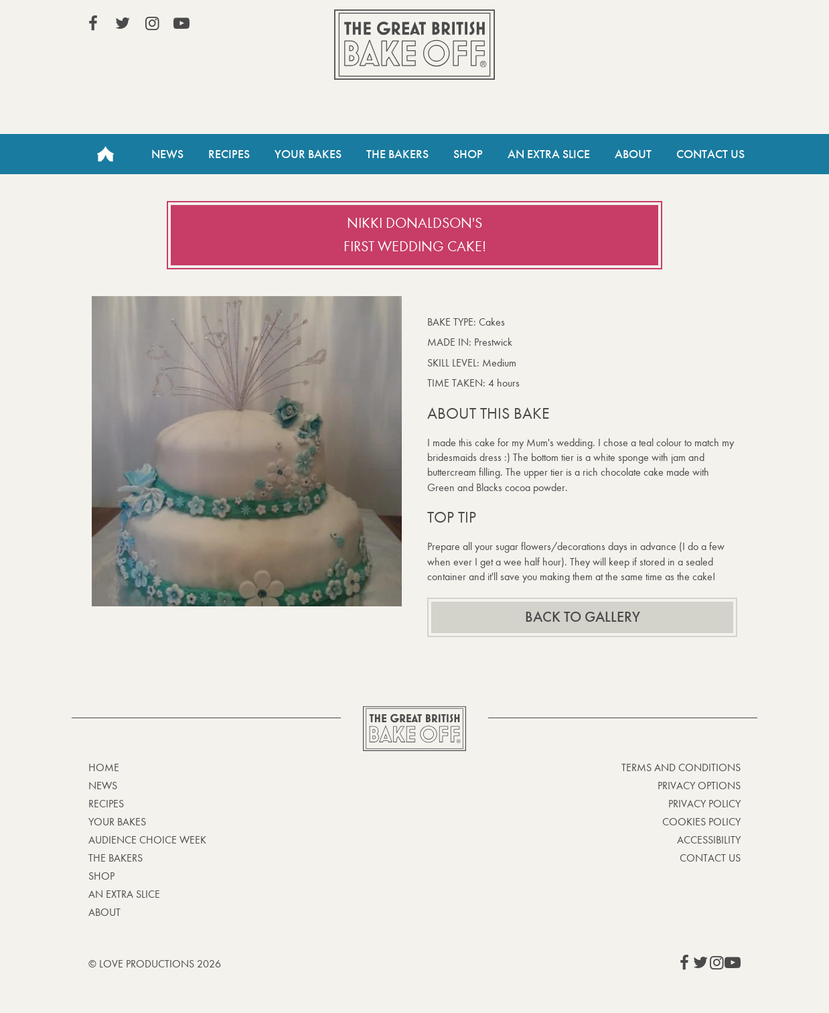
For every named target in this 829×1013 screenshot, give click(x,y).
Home (105, 154)
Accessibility (709, 839)
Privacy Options (699, 785)
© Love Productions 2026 (154, 963)
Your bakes (117, 821)
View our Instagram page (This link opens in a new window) (152, 23)
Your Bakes (308, 154)
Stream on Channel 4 (679, 26)
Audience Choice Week (147, 839)
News (167, 154)
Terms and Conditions (681, 767)
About (633, 154)
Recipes (229, 154)
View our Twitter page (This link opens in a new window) (123, 23)
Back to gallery (582, 617)
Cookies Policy (701, 821)
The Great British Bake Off (414, 44)
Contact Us (710, 154)
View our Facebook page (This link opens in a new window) (93, 23)
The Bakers (397, 154)
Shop (468, 154)
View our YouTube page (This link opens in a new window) (181, 23)
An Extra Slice (549, 154)
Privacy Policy (704, 803)
